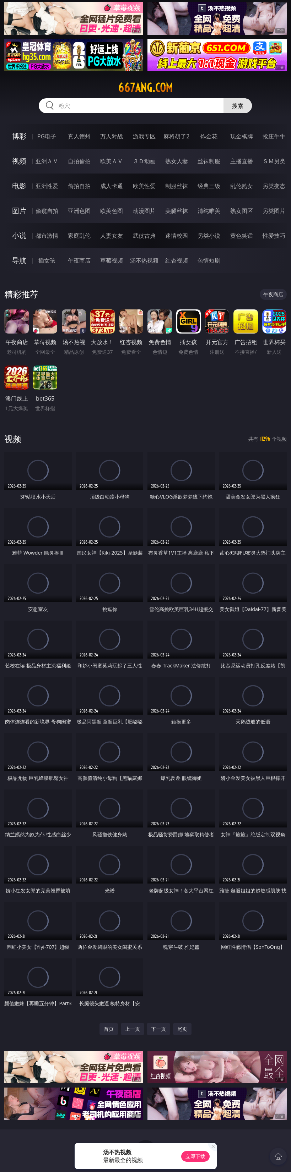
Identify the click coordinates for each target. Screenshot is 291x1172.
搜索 (237, 106)
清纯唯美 (209, 211)
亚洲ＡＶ (47, 161)
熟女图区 (241, 211)
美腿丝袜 (176, 211)
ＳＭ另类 (274, 161)
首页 (109, 1028)
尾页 (182, 1028)
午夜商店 (79, 260)
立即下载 (195, 1156)
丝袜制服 (209, 161)
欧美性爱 (144, 186)
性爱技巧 (274, 236)
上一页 (132, 1028)
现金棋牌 (241, 136)
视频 (19, 161)
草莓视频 (111, 260)
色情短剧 (209, 260)
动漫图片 (144, 211)
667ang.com (145, 88)
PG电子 (46, 136)
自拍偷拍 (79, 161)
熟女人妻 (176, 161)
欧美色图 (111, 211)
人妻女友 (111, 236)
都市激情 (47, 236)
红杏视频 (176, 260)
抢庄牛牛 (274, 136)
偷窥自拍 (47, 211)
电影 (19, 186)
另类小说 (209, 236)
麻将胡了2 (176, 136)
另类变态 (274, 186)
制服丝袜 (176, 186)
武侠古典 (144, 236)
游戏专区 (144, 136)
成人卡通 (111, 186)
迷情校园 (176, 236)
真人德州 (79, 136)
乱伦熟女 (241, 186)
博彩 (19, 136)
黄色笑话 (241, 236)
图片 (19, 210)
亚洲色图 (79, 211)
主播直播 (241, 161)
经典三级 (209, 186)
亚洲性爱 (47, 186)
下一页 (158, 1028)
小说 (19, 235)
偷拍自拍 (79, 186)
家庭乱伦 (79, 236)
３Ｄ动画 (144, 161)
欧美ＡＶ (111, 161)
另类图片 (274, 211)
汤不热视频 (144, 260)
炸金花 (208, 136)
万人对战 (111, 136)
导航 (19, 260)
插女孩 (46, 260)
